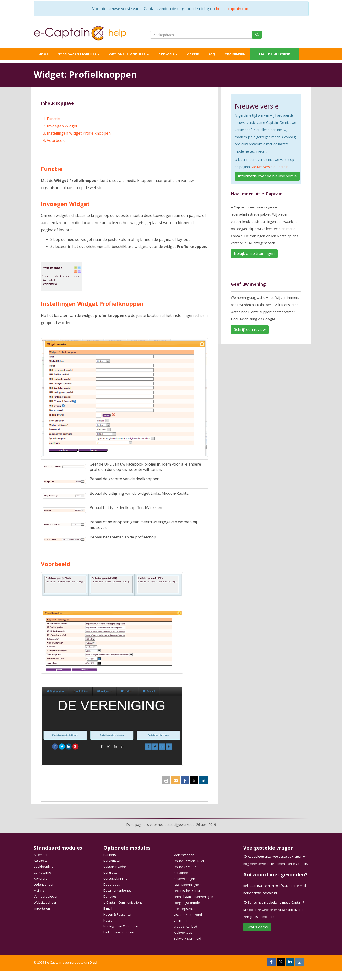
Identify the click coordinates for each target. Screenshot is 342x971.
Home (43, 54)
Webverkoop (183, 932)
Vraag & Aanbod (185, 926)
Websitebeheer (45, 902)
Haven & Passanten (117, 914)
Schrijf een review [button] (250, 329)
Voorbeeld (56, 140)
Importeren (42, 908)
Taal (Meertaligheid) (188, 885)
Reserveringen (184, 879)
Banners (109, 854)
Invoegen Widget (62, 126)
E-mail (107, 908)
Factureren (41, 878)
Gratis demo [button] (257, 927)
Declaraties (111, 884)
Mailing (39, 890)
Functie (53, 118)
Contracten (111, 872)
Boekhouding (43, 866)
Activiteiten (41, 860)
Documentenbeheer (118, 890)
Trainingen (235, 54)
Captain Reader (114, 866)
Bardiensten (112, 860)
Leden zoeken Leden (118, 932)
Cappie (193, 54)
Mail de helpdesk (274, 54)
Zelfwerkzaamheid (187, 938)
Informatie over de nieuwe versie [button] (267, 176)
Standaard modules (79, 54)
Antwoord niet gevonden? (275, 874)
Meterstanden (184, 855)
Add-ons (168, 54)
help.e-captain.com (232, 8)
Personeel (181, 873)
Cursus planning (115, 878)
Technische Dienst (187, 891)
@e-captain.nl (260, 893)
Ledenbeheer (44, 884)
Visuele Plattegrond (188, 914)
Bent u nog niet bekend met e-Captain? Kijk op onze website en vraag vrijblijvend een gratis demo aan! (273, 909)
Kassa (108, 920)
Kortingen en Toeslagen (120, 926)
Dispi (93, 962)
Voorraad (180, 920)
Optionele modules (129, 54)
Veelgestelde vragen (268, 848)
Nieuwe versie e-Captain (269, 167)
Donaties (110, 896)
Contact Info (42, 872)
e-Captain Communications (122, 902)
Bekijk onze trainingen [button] (254, 253)
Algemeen (41, 854)
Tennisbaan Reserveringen (193, 896)
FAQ (211, 54)
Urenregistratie (184, 908)
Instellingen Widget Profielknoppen (79, 133)
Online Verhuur (185, 867)
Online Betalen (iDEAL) (189, 861)
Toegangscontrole (187, 902)
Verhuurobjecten (46, 896)
